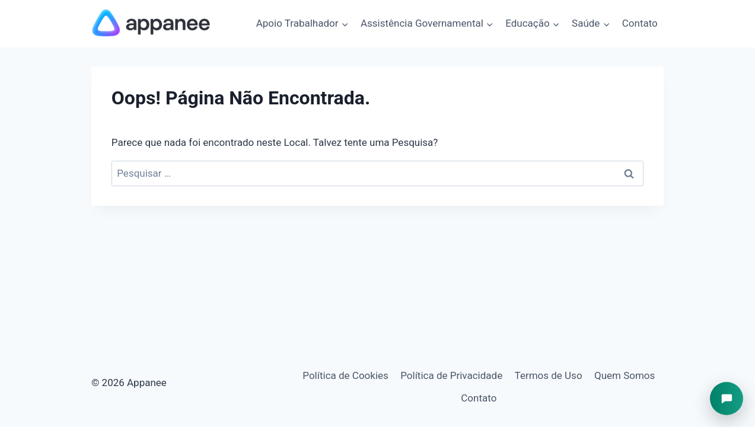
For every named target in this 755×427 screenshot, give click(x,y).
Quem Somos (624, 375)
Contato (640, 23)
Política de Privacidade (451, 375)
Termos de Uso (548, 375)
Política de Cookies (345, 375)
